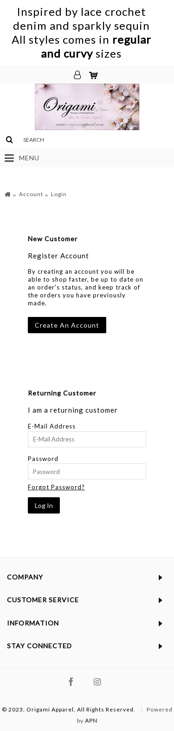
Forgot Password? (56, 487)
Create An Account (67, 325)
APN (91, 720)
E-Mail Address (52, 426)
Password (43, 458)
